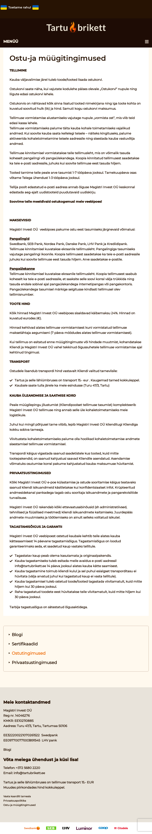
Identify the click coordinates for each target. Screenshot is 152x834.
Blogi (17, 634)
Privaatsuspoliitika (14, 800)
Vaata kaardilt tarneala (17, 796)
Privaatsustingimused (34, 662)
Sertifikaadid (25, 643)
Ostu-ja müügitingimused (19, 805)
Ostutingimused (29, 653)
